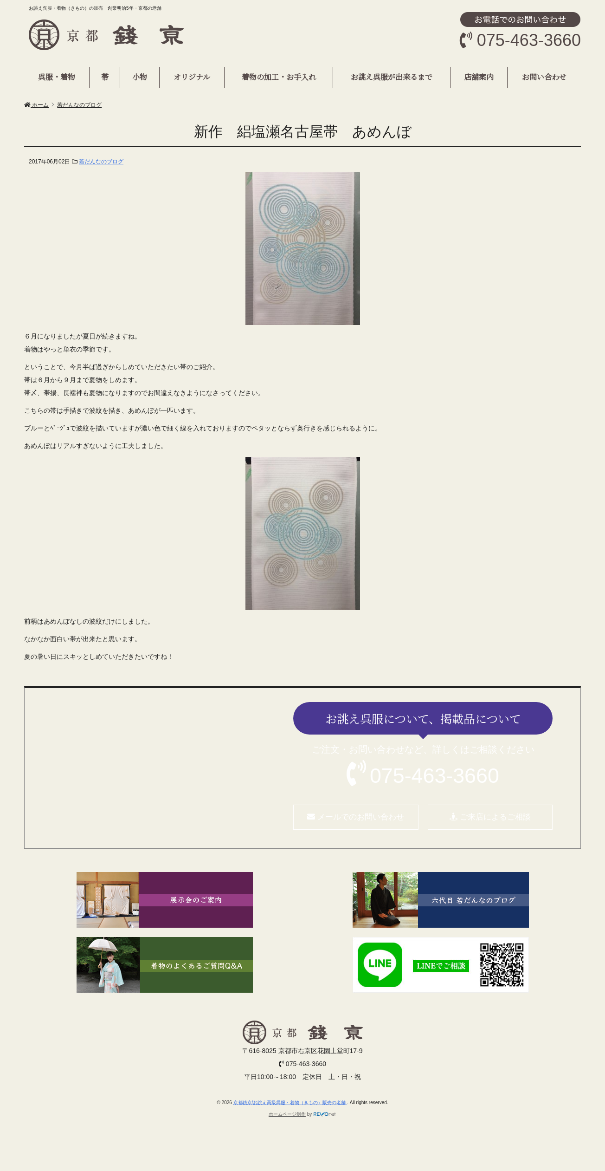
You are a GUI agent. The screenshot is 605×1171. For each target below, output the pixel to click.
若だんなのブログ (101, 161)
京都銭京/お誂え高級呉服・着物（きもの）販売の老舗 (290, 1102)
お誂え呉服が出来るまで (391, 77)
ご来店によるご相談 (490, 817)
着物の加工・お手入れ (279, 77)
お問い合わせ (544, 77)
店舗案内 (479, 77)
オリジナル (192, 77)
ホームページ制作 (287, 1114)
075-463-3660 (434, 775)
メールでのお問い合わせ (355, 817)
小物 (139, 77)
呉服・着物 (56, 77)
